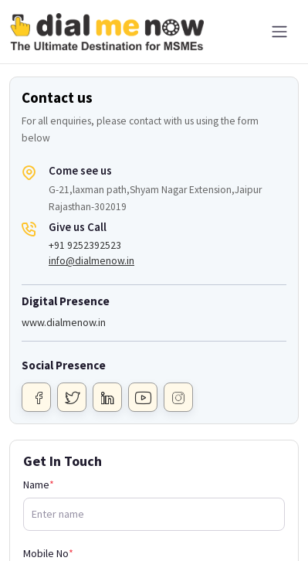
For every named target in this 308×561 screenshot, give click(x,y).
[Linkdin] (107, 397)
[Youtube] (142, 397)
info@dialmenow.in (91, 260)
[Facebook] (36, 397)
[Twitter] (71, 397)
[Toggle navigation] (279, 31)
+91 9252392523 (85, 245)
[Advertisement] (154, 522)
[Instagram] (178, 397)
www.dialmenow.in (64, 322)
